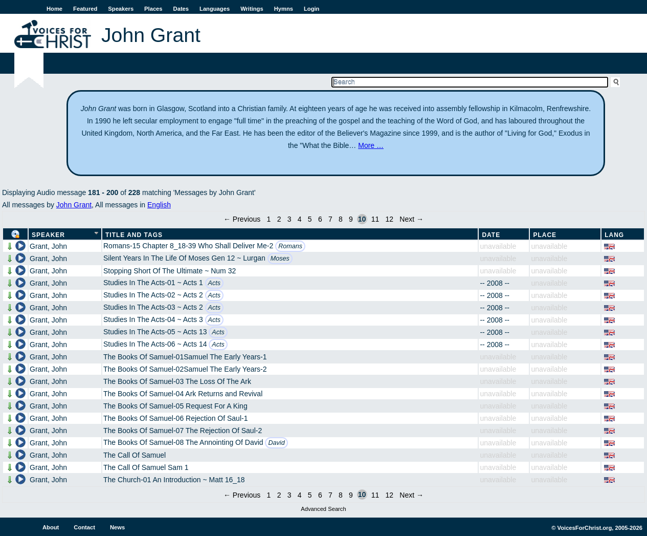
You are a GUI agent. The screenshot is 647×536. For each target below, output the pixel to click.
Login (311, 9)
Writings (251, 9)
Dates (181, 9)
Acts (214, 283)
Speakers (120, 9)
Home (54, 9)
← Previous (242, 219)
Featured (85, 9)
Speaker (48, 235)
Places (153, 9)
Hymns (283, 9)
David (276, 442)
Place (544, 235)
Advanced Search (323, 509)
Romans (290, 246)
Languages (214, 9)
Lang (614, 235)
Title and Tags (134, 235)
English (159, 205)
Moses (280, 258)
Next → (411, 219)
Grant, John (48, 246)
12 (389, 219)
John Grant (74, 205)
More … (371, 145)
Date (491, 235)
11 (375, 219)
